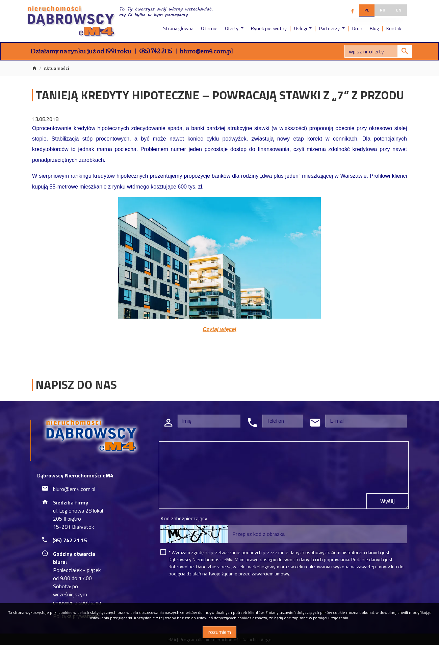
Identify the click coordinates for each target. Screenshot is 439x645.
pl (366, 10)
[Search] (378, 51)
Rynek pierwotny (269, 28)
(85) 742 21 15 (155, 50)
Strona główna (178, 28)
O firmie (209, 28)
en (399, 10)
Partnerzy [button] (330, 28)
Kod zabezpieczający (183, 518)
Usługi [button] (301, 28)
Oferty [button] (232, 28)
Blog (374, 28)
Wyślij (387, 501)
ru (382, 10)
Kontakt (394, 28)
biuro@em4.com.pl (206, 50)
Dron (357, 28)
